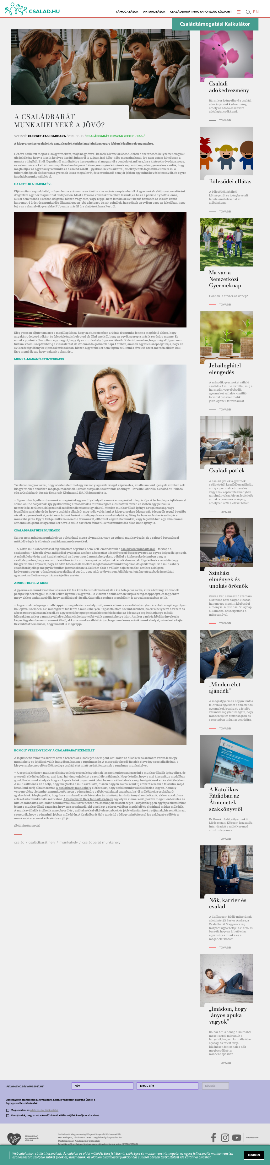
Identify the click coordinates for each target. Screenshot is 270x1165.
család (19, 842)
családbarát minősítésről (138, 549)
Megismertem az (34, 1110)
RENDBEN (254, 1155)
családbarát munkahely (101, 842)
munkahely (68, 842)
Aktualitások (154, 11)
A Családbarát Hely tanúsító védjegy (88, 799)
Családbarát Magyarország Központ (201, 11)
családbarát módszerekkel (69, 541)
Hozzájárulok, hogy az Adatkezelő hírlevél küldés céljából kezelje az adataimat (55, 1115)
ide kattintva (189, 1157)
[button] (239, 12)
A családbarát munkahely (73, 788)
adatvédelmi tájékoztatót (44, 1110)
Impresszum (252, 1137)
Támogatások (127, 11)
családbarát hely (42, 842)
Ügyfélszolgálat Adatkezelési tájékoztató (79, 1141)
